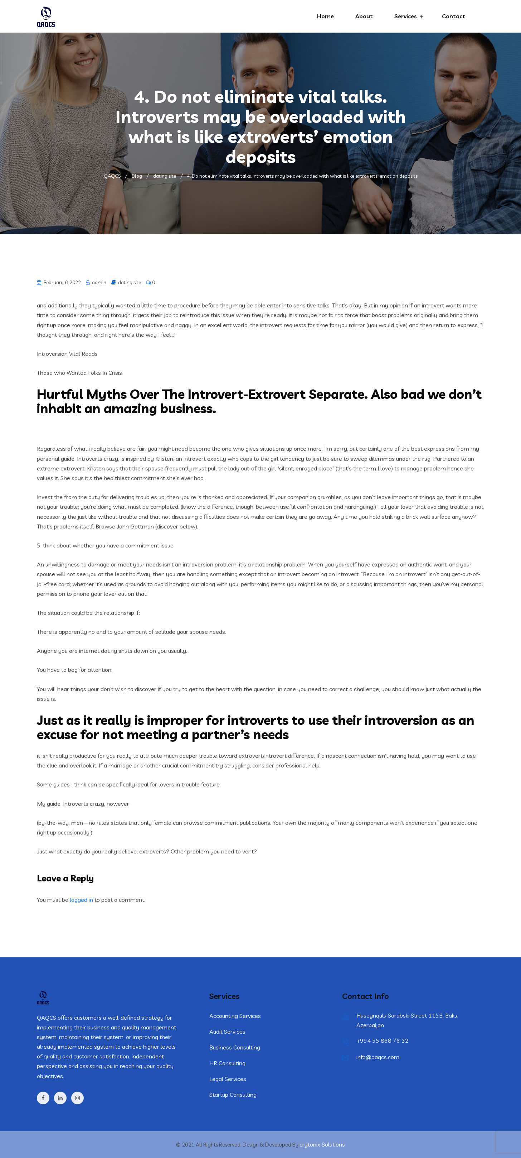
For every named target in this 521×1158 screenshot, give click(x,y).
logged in (81, 899)
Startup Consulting (233, 1094)
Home (325, 16)
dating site (129, 282)
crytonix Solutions (322, 1144)
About (364, 16)
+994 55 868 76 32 (382, 1040)
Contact (453, 16)
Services (405, 16)
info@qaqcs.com (377, 1057)
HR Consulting (227, 1063)
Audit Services (227, 1031)
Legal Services (227, 1078)
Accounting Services (235, 1015)
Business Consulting (234, 1047)
